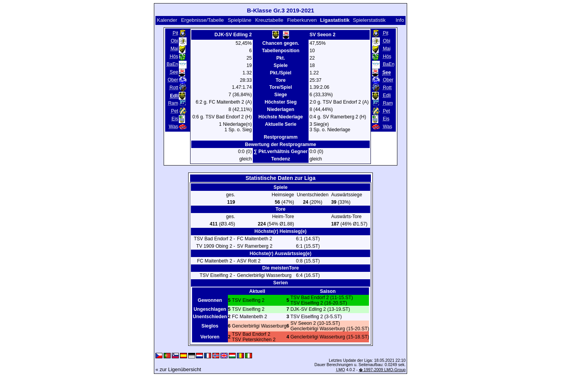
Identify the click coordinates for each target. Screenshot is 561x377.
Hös (174, 56)
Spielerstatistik (370, 20)
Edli (387, 95)
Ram (173, 103)
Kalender (167, 20)
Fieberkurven (302, 20)
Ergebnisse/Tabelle (202, 20)
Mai (174, 48)
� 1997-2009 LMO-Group (382, 370)
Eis (174, 119)
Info (399, 20)
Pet (174, 111)
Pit (175, 33)
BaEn (172, 64)
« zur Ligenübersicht (178, 369)
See (174, 72)
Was (173, 126)
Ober (173, 80)
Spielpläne (239, 20)
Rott (173, 87)
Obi (174, 41)
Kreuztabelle (269, 20)
